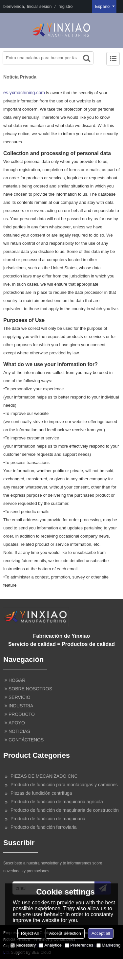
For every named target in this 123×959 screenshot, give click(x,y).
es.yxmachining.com (24, 92)
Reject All (30, 933)
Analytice (50, 945)
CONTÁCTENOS (26, 739)
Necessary (23, 945)
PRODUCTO (22, 714)
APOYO (17, 722)
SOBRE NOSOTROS (30, 688)
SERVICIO (20, 697)
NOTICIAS (19, 731)
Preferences (79, 945)
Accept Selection (65, 933)
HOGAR (17, 680)
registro (65, 6)
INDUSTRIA (21, 705)
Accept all (101, 933)
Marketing (108, 945)
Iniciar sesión (39, 6)
